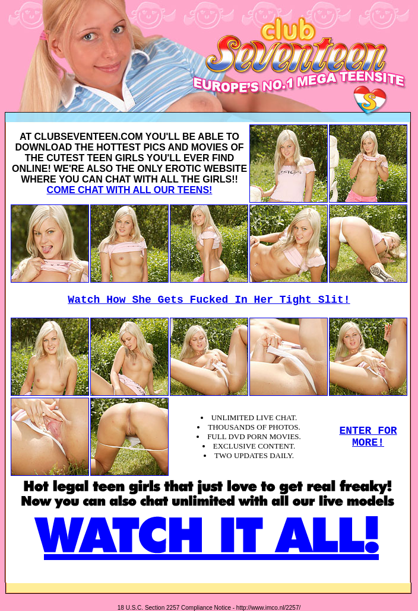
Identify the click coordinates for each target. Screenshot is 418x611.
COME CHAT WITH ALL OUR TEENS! (130, 190)
